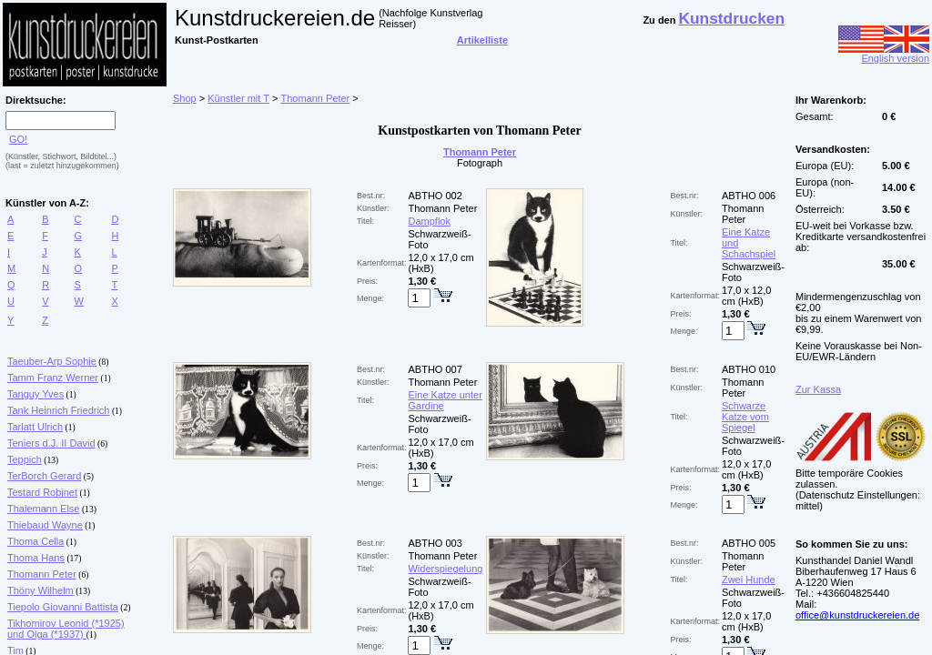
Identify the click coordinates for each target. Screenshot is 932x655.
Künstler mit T (238, 98)
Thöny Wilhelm (40, 590)
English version (883, 54)
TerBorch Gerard (44, 475)
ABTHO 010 (748, 369)
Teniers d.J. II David (51, 443)
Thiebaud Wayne (45, 524)
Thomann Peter (41, 574)
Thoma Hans (36, 557)
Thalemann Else (43, 508)
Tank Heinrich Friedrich (58, 410)
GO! (18, 139)
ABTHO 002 (434, 195)
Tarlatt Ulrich (35, 426)
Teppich (24, 459)
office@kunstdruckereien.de (857, 615)
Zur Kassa (818, 389)
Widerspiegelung (445, 568)
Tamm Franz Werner (52, 377)
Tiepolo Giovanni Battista (62, 606)
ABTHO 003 (434, 543)
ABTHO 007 (434, 369)
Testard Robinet (42, 492)
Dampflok (429, 221)
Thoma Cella (35, 541)
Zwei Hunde (748, 579)
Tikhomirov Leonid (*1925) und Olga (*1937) (66, 629)
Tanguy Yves (35, 393)
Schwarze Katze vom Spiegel (745, 416)
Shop (185, 98)
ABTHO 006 (748, 195)
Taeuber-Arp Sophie (51, 361)
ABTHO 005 (748, 543)
